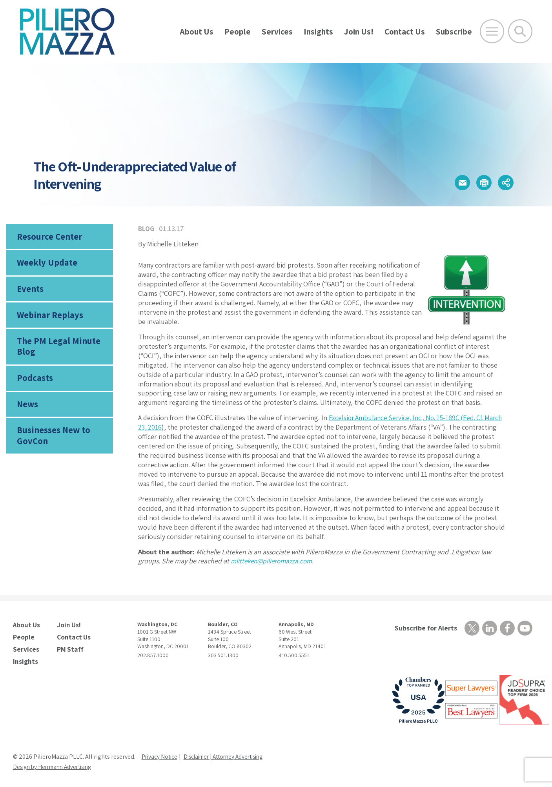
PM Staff (69, 647)
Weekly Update (46, 264)
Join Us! (358, 31)
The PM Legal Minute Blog (56, 351)
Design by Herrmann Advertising (56, 764)
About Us (196, 31)
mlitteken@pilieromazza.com (274, 560)
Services (277, 31)
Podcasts (34, 383)
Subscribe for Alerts (424, 628)
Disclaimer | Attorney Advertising (230, 754)
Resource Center (48, 236)
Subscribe (454, 31)
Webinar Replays (48, 318)
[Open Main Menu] (492, 31)
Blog (146, 228)
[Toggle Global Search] (520, 31)
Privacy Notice (160, 754)
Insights (318, 31)
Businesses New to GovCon (52, 443)
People (237, 31)
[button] (455, 182)
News (27, 410)
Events (30, 291)
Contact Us (404, 31)
